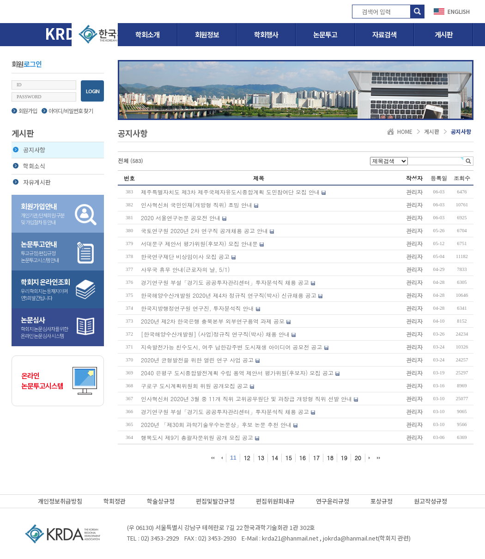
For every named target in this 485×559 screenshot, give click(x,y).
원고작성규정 (430, 501)
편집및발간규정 (215, 501)
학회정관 (114, 501)
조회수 (462, 178)
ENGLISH (459, 11)
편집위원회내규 (275, 501)
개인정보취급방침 (60, 501)
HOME (404, 131)
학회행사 (266, 34)
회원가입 (24, 110)
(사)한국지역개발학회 (62, 533)
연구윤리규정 (332, 501)
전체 (130, 160)
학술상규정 (161, 501)
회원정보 (207, 34)
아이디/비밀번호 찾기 (67, 110)
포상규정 (381, 501)
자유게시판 (32, 182)
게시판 (444, 34)
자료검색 (384, 34)
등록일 (438, 178)
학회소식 (29, 166)
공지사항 (29, 149)
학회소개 (147, 34)
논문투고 (325, 34)
